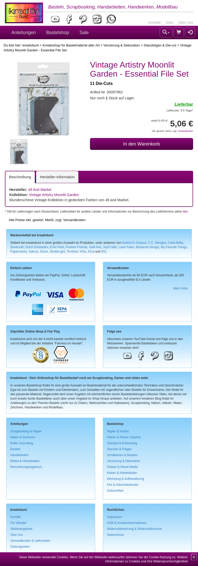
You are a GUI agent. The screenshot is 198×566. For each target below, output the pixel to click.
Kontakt (154, 22)
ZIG (103, 251)
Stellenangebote (21, 529)
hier (185, 211)
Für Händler (18, 523)
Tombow (72, 251)
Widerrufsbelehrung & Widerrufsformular (134, 529)
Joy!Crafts (110, 247)
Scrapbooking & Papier (26, 431)
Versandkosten (185, 131)
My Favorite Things (174, 247)
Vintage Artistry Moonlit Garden (54, 195)
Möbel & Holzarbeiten (25, 461)
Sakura (33, 251)
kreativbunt (30, 45)
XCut (90, 251)
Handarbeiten (19, 455)
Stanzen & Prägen (119, 449)
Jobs (170, 22)
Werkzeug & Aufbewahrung (125, 479)
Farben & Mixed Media (122, 467)
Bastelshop (57, 32)
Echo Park (57, 247)
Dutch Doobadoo (36, 247)
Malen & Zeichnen (22, 437)
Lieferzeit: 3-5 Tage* (180, 110)
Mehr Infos (180, 288)
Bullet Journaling (21, 443)
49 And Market (39, 190)
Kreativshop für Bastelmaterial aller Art (71, 45)
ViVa (83, 251)
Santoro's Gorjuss (134, 243)
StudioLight (57, 251)
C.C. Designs (157, 243)
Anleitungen (23, 32)
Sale (84, 32)
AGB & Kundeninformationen (126, 523)
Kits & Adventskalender (122, 485)
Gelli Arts (95, 247)
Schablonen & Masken (122, 455)
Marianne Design (147, 247)
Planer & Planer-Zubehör (124, 437)
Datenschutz (115, 535)
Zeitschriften (115, 490)
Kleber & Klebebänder (122, 473)
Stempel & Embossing (122, 443)
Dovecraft (16, 247)
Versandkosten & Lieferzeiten (30, 541)
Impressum (114, 517)
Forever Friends (76, 247)
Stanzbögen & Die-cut (160, 45)
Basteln (15, 449)
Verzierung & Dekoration (121, 45)
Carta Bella (175, 243)
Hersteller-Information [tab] (57, 177)
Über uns (185, 22)
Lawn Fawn (126, 247)
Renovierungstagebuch (26, 467)
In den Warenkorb (141, 144)
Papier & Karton (118, 431)
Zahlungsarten (20, 546)
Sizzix (44, 251)
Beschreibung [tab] (20, 177)
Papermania (18, 251)
